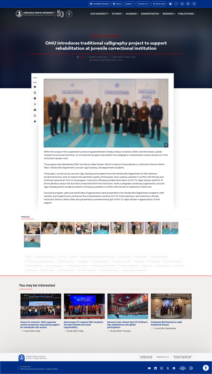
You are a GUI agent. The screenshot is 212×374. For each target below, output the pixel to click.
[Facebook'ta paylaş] (35, 87)
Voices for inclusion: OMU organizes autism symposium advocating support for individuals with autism (40, 325)
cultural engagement (54, 266)
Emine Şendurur (164, 266)
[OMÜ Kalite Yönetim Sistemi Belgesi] (182, 368)
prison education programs (77, 266)
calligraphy (84, 261)
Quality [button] (129, 3)
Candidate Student (99, 3)
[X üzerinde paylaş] (35, 92)
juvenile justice (126, 257)
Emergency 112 (162, 357)
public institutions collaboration (135, 270)
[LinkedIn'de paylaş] (35, 110)
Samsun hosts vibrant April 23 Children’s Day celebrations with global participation (127, 325)
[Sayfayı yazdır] (35, 121)
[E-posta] (176, 3)
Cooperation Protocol (66, 261)
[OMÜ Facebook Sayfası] (174, 368)
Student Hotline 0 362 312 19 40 (146, 357)
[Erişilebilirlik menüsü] (205, 367)
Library (117, 3)
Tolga (81, 57)
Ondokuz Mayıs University (35, 356)
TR (194, 3)
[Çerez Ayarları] (191, 368)
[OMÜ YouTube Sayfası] (149, 368)
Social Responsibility (160, 257)
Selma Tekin (179, 266)
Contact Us (143, 3)
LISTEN (35, 78)
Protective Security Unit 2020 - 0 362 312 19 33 (182, 357)
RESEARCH (168, 13)
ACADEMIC (131, 13)
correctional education (173, 261)
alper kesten (148, 266)
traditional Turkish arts (122, 261)
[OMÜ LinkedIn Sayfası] (155, 368)
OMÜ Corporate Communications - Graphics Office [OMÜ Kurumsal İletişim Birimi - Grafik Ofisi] (39, 369)
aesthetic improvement (110, 270)
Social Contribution (111, 36)
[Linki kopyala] (35, 115)
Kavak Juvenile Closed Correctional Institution (98, 257)
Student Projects (48, 270)
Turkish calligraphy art (101, 261)
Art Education (155, 261)
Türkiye (74, 257)
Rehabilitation (142, 257)
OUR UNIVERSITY (99, 13)
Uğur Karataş (32, 270)
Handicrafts (140, 261)
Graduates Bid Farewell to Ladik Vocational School (166, 323)
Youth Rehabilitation (35, 266)
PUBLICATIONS (186, 13)
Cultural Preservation (88, 270)
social (95, 36)
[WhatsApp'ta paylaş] (35, 98)
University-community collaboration (40, 261)
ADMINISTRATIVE (150, 13)
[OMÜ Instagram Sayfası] (162, 368)
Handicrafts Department (130, 266)
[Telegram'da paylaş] (35, 104)
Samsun (63, 257)
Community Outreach (67, 270)
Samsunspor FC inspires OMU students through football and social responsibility (83, 325)
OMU (29, 257)
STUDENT (117, 13)
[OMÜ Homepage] (170, 3)
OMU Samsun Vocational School (104, 266)
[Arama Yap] (188, 3)
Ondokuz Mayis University (45, 257)
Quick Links (159, 3)
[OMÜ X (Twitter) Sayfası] (168, 368)
